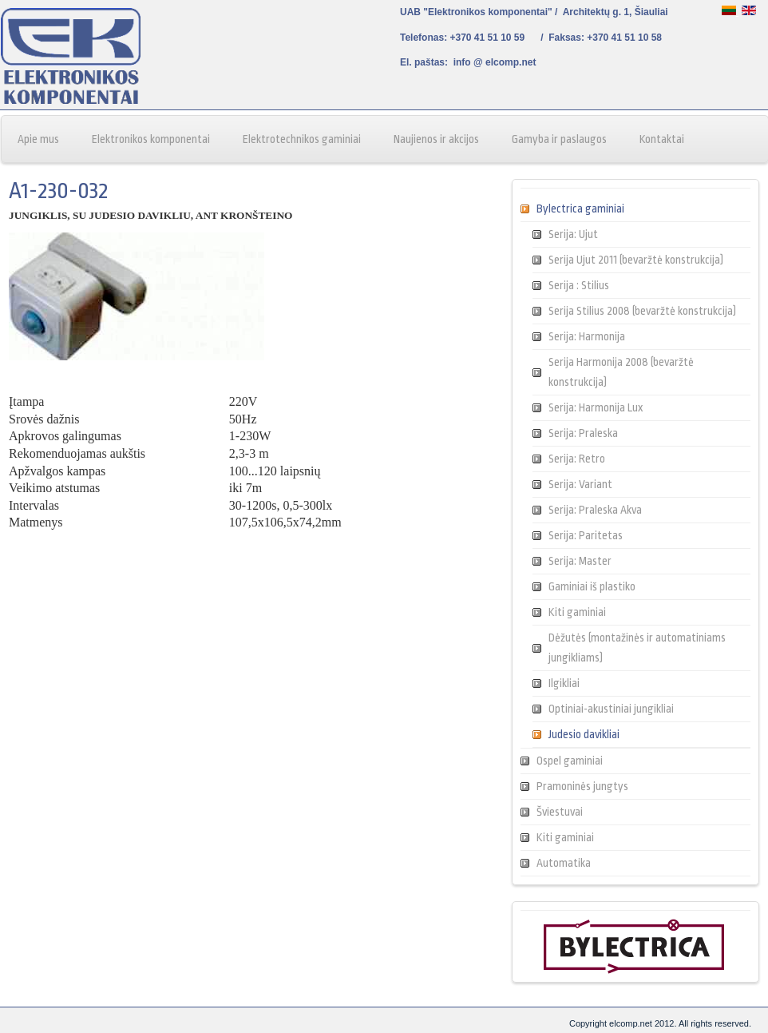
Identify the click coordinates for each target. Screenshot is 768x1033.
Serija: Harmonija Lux (595, 407)
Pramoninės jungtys (582, 786)
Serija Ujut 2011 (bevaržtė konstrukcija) (635, 259)
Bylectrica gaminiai (580, 208)
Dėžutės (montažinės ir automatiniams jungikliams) (637, 647)
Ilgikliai (564, 683)
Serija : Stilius (578, 285)
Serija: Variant (580, 484)
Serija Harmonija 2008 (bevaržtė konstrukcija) (621, 372)
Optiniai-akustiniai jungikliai (611, 708)
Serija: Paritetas (585, 535)
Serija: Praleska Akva (595, 509)
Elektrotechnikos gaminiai (302, 139)
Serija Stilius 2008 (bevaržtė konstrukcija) (642, 310)
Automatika (563, 862)
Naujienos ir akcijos (436, 139)
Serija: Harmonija (586, 336)
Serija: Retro (576, 458)
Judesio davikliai (584, 734)
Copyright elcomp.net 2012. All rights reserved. (660, 1023)
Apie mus (38, 139)
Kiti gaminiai (577, 612)
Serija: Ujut (573, 234)
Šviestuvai (559, 811)
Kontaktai (661, 139)
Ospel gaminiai (569, 760)
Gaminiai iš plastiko (591, 586)
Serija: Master (580, 560)
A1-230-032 (58, 191)
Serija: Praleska (583, 433)
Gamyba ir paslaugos (559, 139)
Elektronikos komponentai (151, 139)
